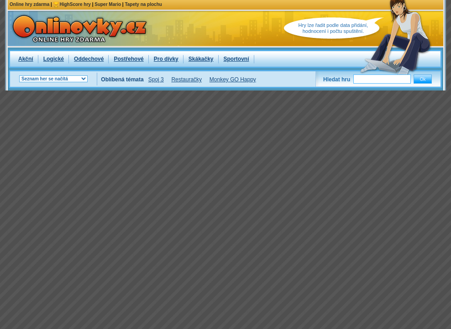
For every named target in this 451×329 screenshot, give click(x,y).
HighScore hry (75, 4)
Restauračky (186, 79)
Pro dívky (166, 59)
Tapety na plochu (143, 4)
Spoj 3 (156, 79)
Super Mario (107, 4)
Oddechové (89, 59)
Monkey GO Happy (233, 79)
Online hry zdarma (29, 4)
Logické (53, 59)
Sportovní (236, 59)
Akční (25, 59)
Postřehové (128, 59)
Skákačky (201, 59)
